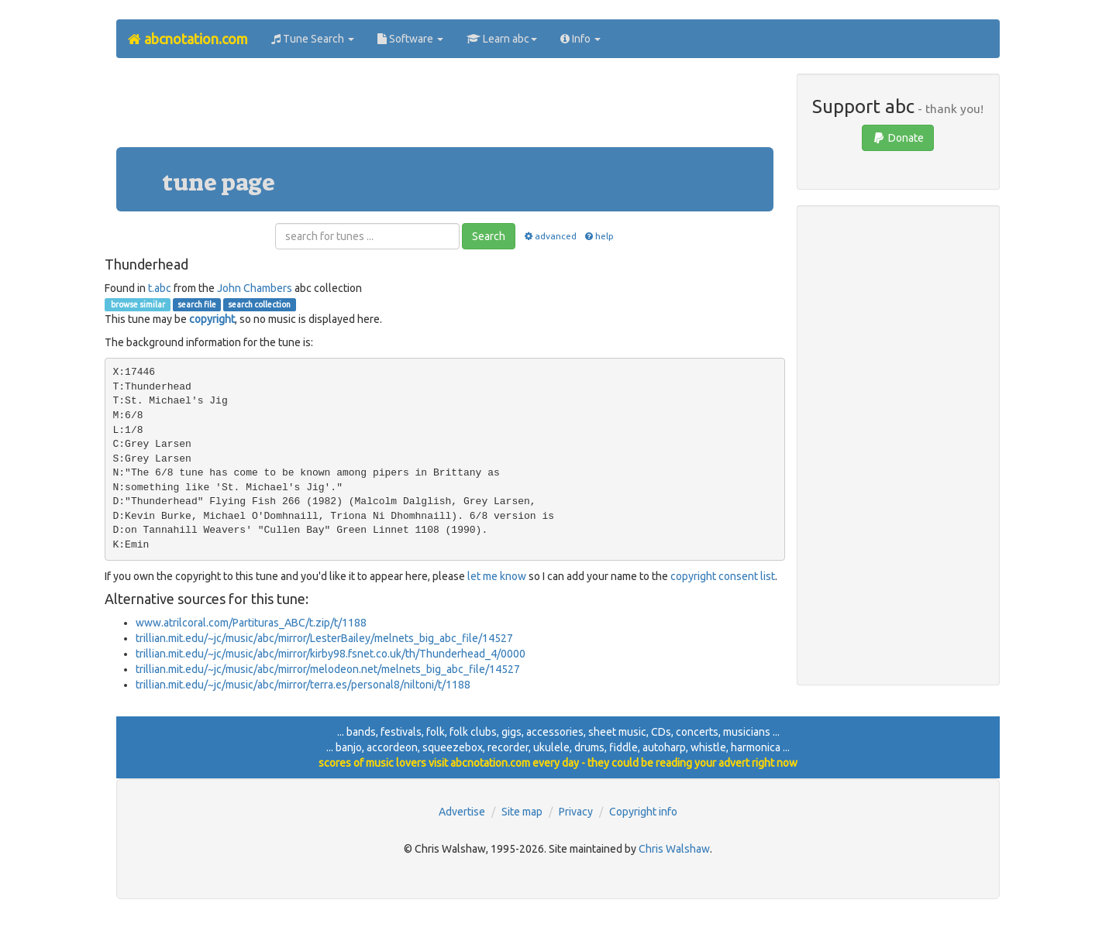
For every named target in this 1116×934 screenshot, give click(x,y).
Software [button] (410, 39)
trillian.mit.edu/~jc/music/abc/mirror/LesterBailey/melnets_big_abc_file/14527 (324, 638)
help (599, 236)
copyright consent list (722, 576)
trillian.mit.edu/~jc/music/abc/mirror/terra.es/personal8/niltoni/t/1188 (303, 684)
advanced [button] (549, 236)
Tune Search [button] (312, 39)
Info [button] (580, 39)
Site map (521, 811)
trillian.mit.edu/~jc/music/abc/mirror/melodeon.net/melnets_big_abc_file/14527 (328, 669)
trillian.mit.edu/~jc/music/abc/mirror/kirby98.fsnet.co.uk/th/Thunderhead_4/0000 (330, 653)
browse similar (137, 304)
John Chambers (254, 288)
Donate (898, 138)
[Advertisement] (445, 108)
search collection (259, 304)
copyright (212, 319)
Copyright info (643, 811)
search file (196, 304)
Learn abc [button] (502, 39)
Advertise (462, 811)
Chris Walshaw (674, 849)
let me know (496, 576)
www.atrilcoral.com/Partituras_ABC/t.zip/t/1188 (251, 622)
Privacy (576, 811)
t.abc (159, 288)
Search (488, 236)
